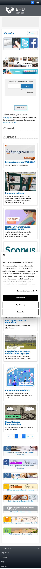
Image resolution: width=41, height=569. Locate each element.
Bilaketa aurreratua (27, 90)
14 (28, 436)
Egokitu (20, 305)
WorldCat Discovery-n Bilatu (20, 82)
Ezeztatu (20, 312)
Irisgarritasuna (6, 548)
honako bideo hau (9, 122)
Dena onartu (20, 298)
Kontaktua (4, 557)
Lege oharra (5, 553)
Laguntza (30, 92)
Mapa (3, 562)
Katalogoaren (7, 118)
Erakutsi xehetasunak (25, 291)
